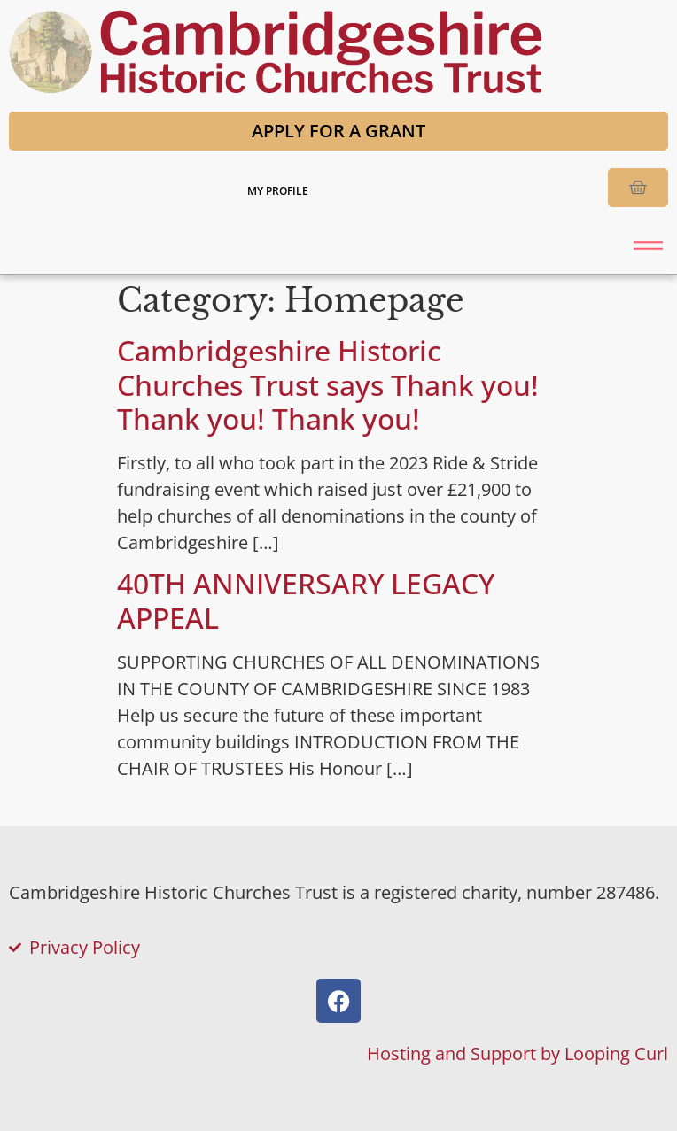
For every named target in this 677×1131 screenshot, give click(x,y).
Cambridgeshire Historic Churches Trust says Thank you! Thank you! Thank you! (328, 384)
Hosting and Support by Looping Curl (517, 1053)
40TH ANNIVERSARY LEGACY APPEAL (305, 600)
